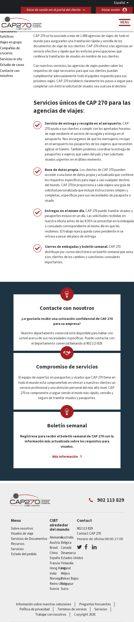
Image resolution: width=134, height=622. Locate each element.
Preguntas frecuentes (95, 604)
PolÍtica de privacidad (34, 609)
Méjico (65, 573)
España (55, 558)
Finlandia (67, 563)
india (53, 573)
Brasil (54, 547)
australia (67, 537)
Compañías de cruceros (10, 51)
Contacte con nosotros (9, 73)
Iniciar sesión (111, 10)
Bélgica (66, 542)
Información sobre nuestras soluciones (43, 604)
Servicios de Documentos (29, 538)
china (54, 553)
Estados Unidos (72, 558)
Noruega (56, 578)
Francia (55, 563)
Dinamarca (68, 553)
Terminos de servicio (72, 609)
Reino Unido (58, 583)
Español (119, 2)
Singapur (67, 583)
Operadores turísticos (8, 34)
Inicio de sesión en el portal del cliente (54, 10)
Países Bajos (70, 578)
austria (55, 542)
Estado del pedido (24, 554)
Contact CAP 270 (89, 533)
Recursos (17, 543)
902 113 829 (85, 528)
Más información (65, 456)
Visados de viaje (22, 533)
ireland (66, 568)
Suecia (54, 588)
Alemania (56, 537)
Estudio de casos (12, 65)
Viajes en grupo (11, 42)
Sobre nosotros (22, 528)
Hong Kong (58, 568)
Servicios (17, 549)
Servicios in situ (11, 59)
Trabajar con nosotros (50, 614)
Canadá (66, 547)
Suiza (64, 588)
